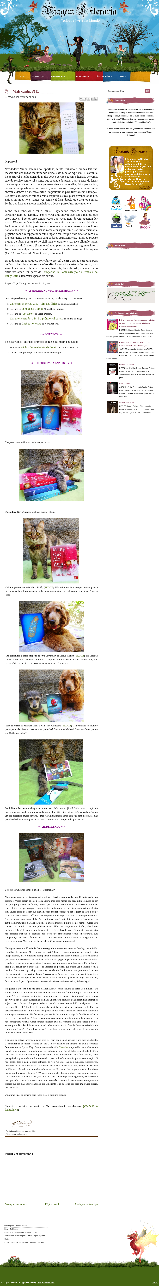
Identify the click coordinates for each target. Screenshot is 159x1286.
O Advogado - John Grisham (15, 1226)
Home (22, 76)
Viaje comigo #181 (26, 91)
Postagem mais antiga (86, 1204)
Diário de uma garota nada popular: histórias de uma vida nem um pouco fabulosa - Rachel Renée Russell (137, 323)
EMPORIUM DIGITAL (46, 1283)
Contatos (122, 76)
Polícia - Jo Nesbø (126, 364)
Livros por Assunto (81, 76)
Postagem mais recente (17, 1204)
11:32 (34, 1131)
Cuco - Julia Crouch (127, 384)
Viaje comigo (22, 1134)
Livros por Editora (104, 76)
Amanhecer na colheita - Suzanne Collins (20, 1232)
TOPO (155, 1283)
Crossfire (63, 1047)
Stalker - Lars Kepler (127, 403)
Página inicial (52, 1204)
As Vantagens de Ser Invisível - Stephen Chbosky (24, 1242)
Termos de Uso (38, 76)
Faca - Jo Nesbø (11, 1229)
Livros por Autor (58, 76)
